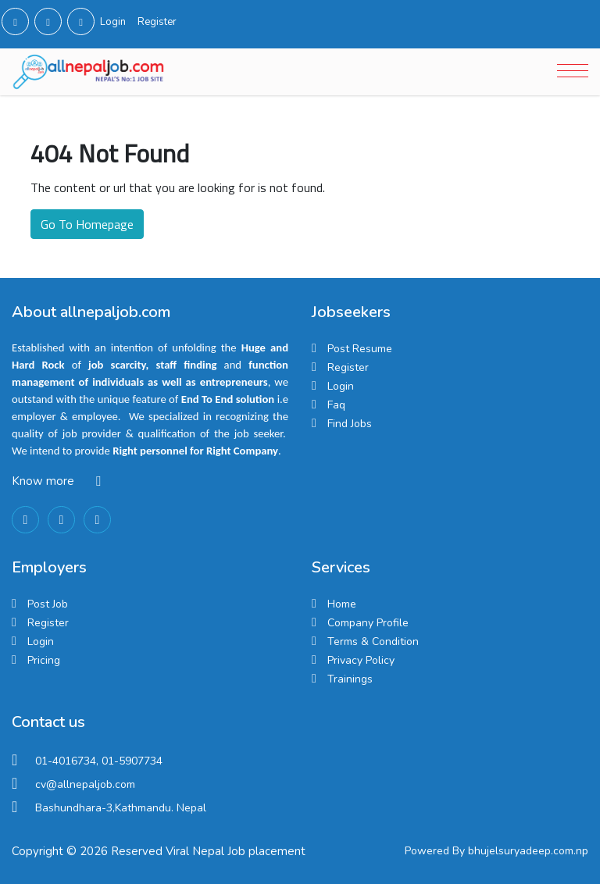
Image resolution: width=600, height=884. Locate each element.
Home (341, 604)
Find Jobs (349, 423)
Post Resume (359, 348)
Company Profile (368, 622)
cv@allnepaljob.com (85, 784)
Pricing (43, 660)
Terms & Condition (373, 641)
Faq (336, 404)
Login (113, 22)
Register (157, 22)
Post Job (47, 604)
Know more (43, 481)
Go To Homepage (87, 224)
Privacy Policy (361, 660)
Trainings (350, 679)
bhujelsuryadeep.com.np (528, 850)
